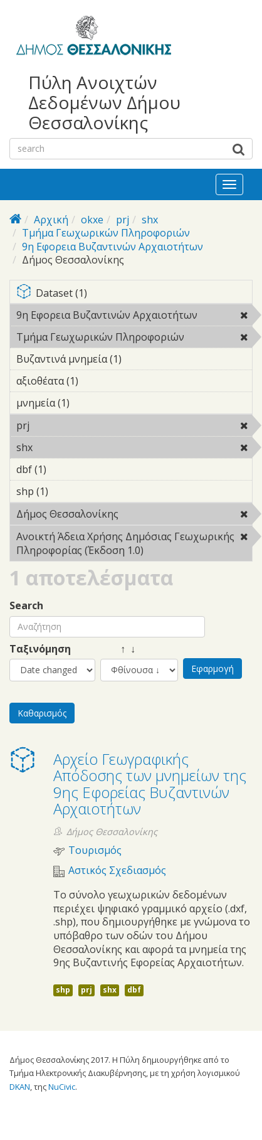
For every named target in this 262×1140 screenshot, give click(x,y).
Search (26, 605)
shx (150, 219)
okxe (92, 219)
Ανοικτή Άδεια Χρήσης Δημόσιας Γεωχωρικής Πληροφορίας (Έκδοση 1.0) (134, 545)
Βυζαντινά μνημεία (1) (134, 361)
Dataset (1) (134, 294)
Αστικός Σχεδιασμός (117, 870)
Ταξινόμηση (40, 649)
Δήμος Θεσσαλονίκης (134, 516)
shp (63, 989)
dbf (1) (65, 469)
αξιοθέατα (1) (97, 381)
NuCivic (61, 1086)
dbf (134, 989)
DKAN (19, 1086)
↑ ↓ (117, 649)
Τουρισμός (95, 850)
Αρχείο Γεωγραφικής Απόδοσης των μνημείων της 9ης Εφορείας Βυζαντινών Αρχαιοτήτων (149, 783)
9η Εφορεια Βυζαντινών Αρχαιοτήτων (112, 246)
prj (122, 219)
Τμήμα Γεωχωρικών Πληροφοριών (106, 233)
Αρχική (51, 219)
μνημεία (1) (89, 403)
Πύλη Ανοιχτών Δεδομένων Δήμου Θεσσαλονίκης (104, 102)
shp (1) (67, 491)
